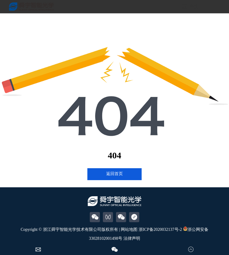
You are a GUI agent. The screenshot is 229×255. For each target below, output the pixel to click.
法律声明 (131, 238)
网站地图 (129, 229)
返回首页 (114, 173)
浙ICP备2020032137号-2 (160, 229)
